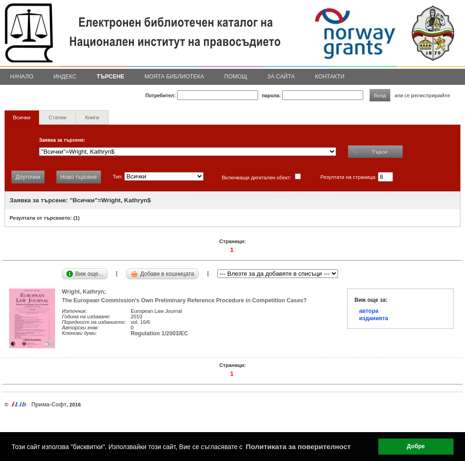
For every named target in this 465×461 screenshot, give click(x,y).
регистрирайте (430, 95)
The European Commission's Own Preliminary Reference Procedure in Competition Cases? (184, 300)
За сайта (281, 76)
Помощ (235, 76)
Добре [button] (416, 446)
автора (368, 311)
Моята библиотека (174, 76)
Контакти (329, 76)
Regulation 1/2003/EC (159, 333)
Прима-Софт (48, 404)
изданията (373, 318)
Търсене (110, 76)
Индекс (65, 76)
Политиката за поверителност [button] (298, 446)
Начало (21, 76)
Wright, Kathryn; (85, 292)
